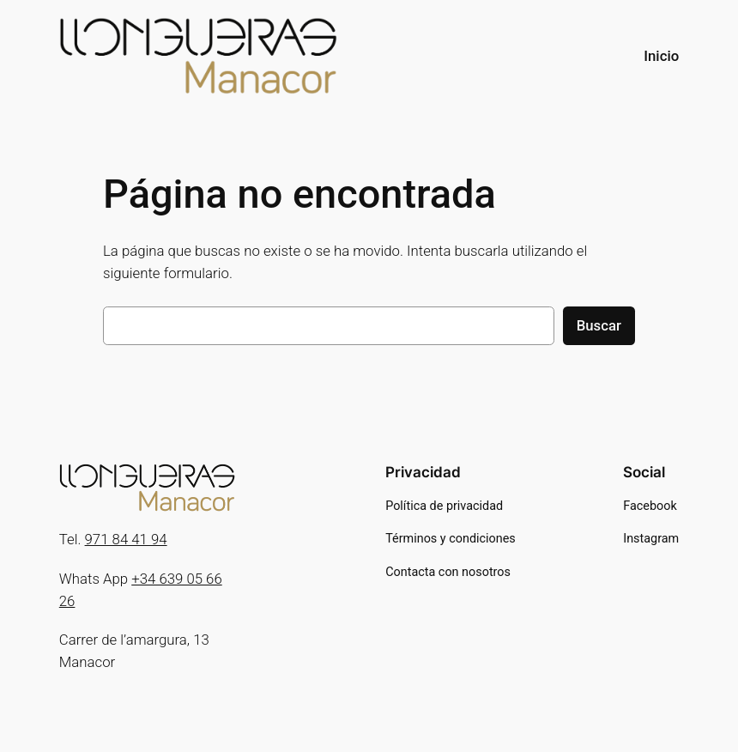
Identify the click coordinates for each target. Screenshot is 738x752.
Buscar (599, 325)
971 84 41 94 (126, 539)
